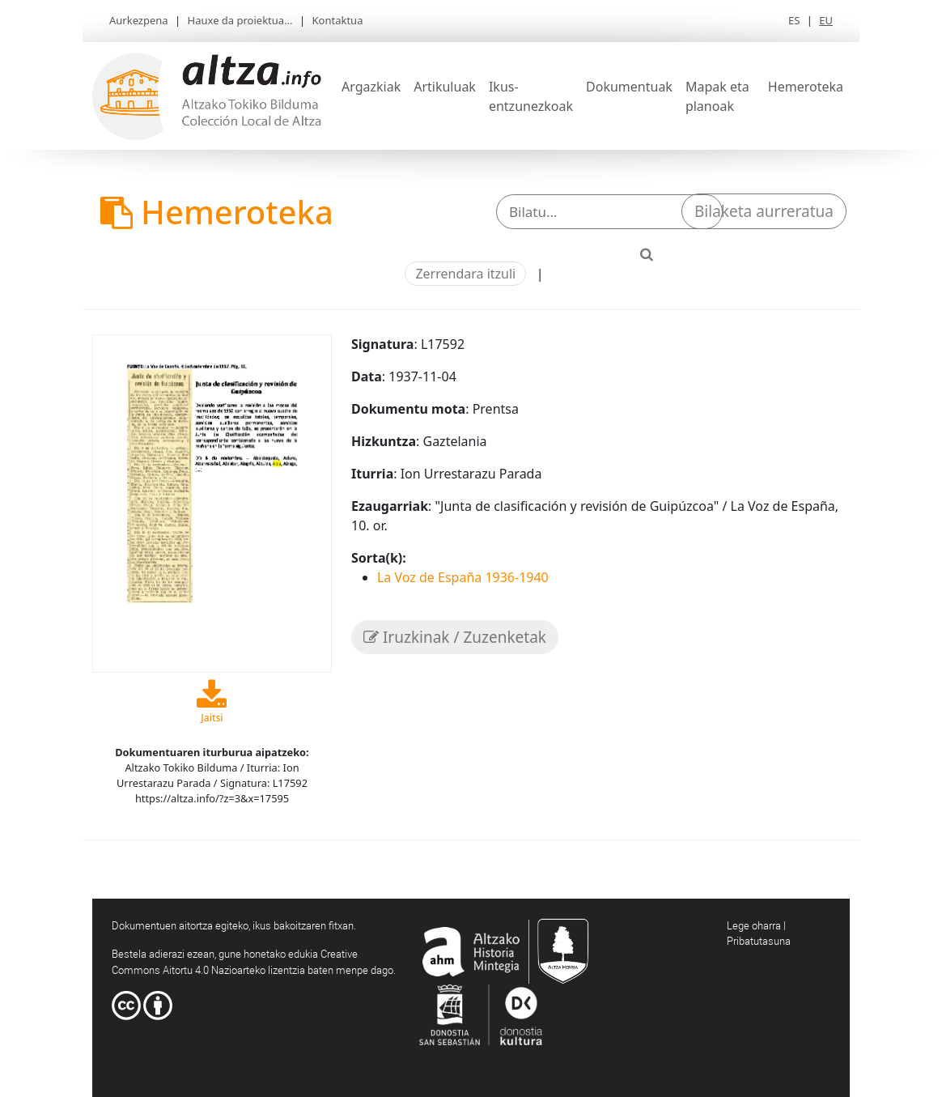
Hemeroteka (805, 87)
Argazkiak (371, 87)
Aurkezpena (138, 20)
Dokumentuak (629, 87)
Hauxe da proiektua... (240, 20)
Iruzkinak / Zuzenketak (454, 637)
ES (794, 20)
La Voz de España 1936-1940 (463, 577)
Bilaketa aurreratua (764, 211)
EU (826, 20)
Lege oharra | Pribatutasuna (759, 933)
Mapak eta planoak (717, 96)
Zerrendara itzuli (465, 274)
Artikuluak (445, 87)
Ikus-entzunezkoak (531, 96)
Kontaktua (337, 20)
